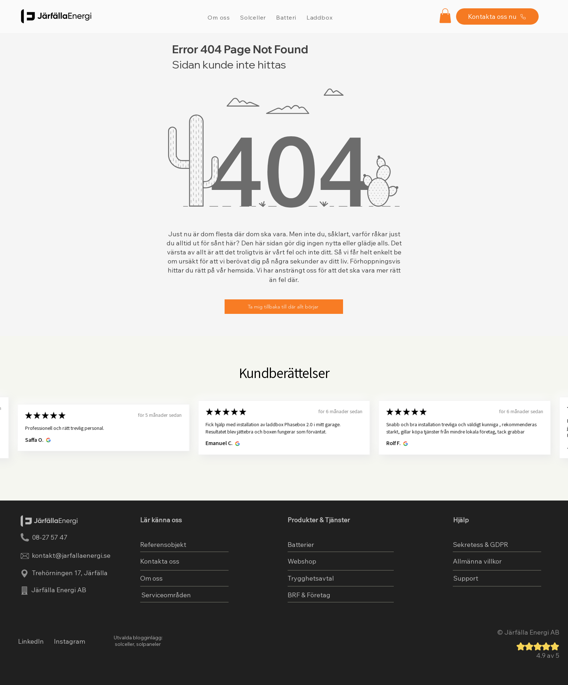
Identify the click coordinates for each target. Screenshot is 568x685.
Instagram (69, 641)
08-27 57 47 (49, 537)
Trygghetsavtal (311, 578)
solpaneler (148, 644)
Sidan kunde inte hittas (229, 64)
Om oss (151, 578)
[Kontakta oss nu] (497, 16)
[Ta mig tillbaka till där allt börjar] (284, 306)
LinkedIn (31, 641)
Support (465, 578)
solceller (124, 644)
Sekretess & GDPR (480, 544)
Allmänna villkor (477, 561)
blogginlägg (147, 637)
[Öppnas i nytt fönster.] (47, 440)
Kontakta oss (159, 561)
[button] (445, 15)
